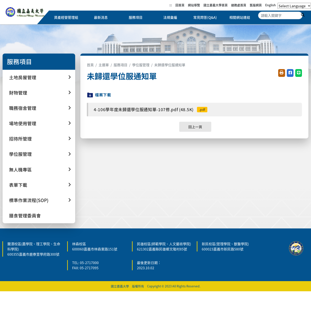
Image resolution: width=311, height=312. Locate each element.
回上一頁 (195, 126)
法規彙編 (170, 17)
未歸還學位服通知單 (169, 64)
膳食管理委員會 (25, 215)
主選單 (103, 64)
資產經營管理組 (66, 17)
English (270, 5)
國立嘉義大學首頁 (215, 5)
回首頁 (179, 5)
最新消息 (101, 17)
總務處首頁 (238, 5)
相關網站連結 (239, 17)
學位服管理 (140, 64)
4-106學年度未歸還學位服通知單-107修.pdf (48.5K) (150, 109)
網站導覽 (194, 5)
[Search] (280, 15)
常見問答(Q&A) (205, 17)
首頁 (90, 64)
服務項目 (136, 17)
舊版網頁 (256, 5)
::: (170, 5)
